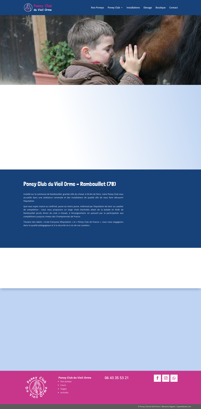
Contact (173, 8)
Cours (63, 385)
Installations (133, 8)
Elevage (148, 8)
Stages (63, 388)
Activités (64, 392)
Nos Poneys (97, 8)
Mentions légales (168, 406)
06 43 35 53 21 (117, 377)
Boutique (161, 8)
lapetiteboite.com (184, 406)
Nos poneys (66, 381)
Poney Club (114, 8)
